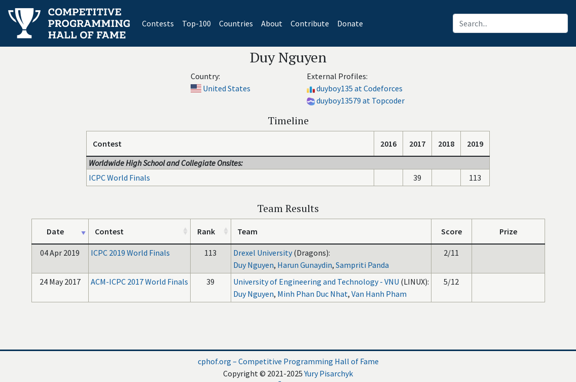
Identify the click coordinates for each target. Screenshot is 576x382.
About (271, 23)
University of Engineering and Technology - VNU (316, 281)
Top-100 (196, 23)
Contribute (310, 23)
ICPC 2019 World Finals (130, 253)
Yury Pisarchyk (328, 373)
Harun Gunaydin (304, 265)
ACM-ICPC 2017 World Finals (139, 281)
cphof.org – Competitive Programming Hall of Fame (288, 361)
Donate (350, 23)
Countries (236, 23)
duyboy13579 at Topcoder (360, 100)
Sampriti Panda (362, 265)
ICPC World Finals (119, 177)
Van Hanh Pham (379, 294)
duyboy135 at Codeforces (359, 88)
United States (226, 88)
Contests (160, 22)
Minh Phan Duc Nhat (312, 294)
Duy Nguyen (253, 265)
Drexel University (262, 253)
